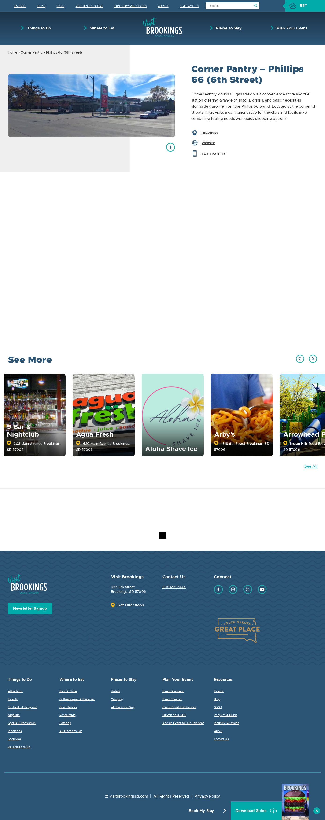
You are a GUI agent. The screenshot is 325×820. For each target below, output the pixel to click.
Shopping (14, 739)
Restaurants (67, 715)
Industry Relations (130, 6)
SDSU (61, 6)
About (163, 6)
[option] (91, 105)
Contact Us (189, 6)
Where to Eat (101, 28)
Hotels (115, 691)
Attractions (15, 691)
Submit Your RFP (174, 715)
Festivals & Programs (22, 707)
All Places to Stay (122, 707)
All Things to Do (19, 747)
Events (20, 6)
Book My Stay (201, 811)
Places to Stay (228, 28)
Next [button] (313, 359)
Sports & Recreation (22, 723)
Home (12, 52)
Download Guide (252, 811)
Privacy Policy (207, 796)
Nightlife (14, 715)
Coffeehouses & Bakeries (77, 699)
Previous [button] (300, 359)
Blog (41, 6)
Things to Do (38, 28)
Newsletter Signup (30, 608)
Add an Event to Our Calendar (183, 723)
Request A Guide (89, 6)
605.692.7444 (174, 587)
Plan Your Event (291, 28)
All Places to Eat (70, 731)
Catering (65, 723)
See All (310, 466)
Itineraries (15, 731)
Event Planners (173, 691)
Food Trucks (68, 707)
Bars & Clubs (68, 691)
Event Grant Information (179, 707)
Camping (117, 699)
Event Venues (172, 699)
